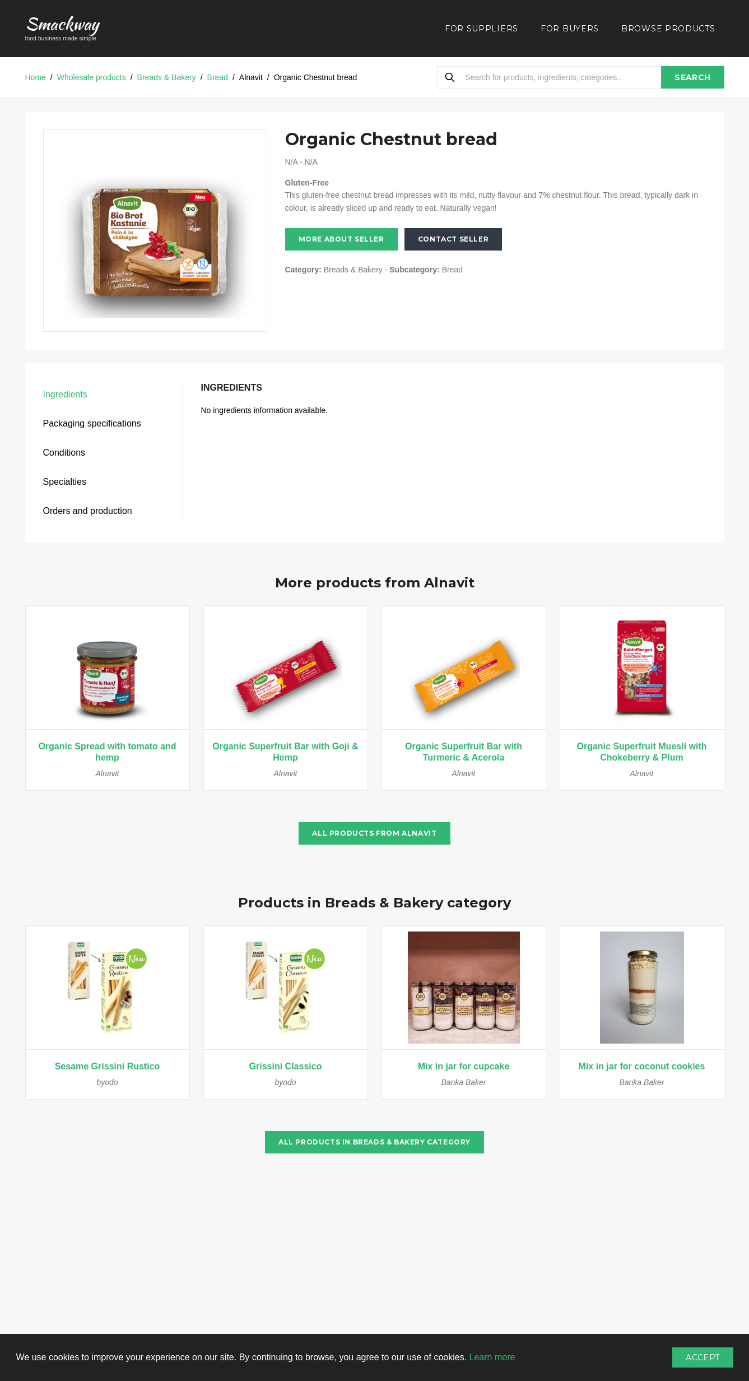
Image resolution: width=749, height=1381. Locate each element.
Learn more (492, 1357)
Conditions (64, 452)
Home (35, 77)
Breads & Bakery (166, 77)
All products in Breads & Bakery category (374, 1142)
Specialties (64, 481)
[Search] (449, 77)
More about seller (341, 239)
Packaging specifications (92, 423)
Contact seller (453, 239)
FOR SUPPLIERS (481, 29)
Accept (702, 1357)
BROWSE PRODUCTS (668, 29)
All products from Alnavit (374, 833)
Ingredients (65, 394)
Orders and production (87, 511)
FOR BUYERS (570, 29)
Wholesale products (91, 77)
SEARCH (692, 77)
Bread (217, 77)
